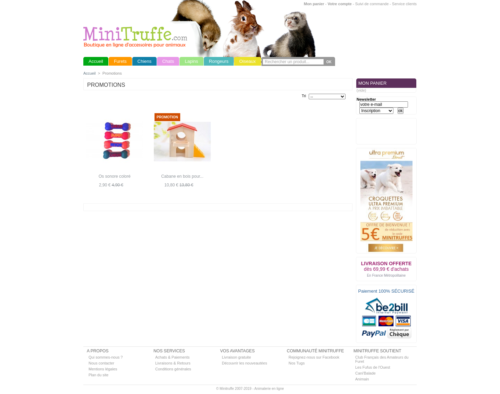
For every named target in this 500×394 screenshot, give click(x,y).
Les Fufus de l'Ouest (372, 367)
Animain (362, 379)
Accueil (89, 73)
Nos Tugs (297, 363)
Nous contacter (101, 363)
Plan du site (98, 375)
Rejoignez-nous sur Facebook (314, 357)
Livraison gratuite (236, 357)
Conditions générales (173, 369)
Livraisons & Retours (173, 363)
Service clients (404, 4)
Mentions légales (103, 369)
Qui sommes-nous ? (106, 357)
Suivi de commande (372, 4)
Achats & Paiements (172, 357)
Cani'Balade (365, 373)
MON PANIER (372, 83)
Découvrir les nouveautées (244, 363)
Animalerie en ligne (269, 389)
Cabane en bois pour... (182, 176)
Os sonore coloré (115, 176)
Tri (304, 96)
